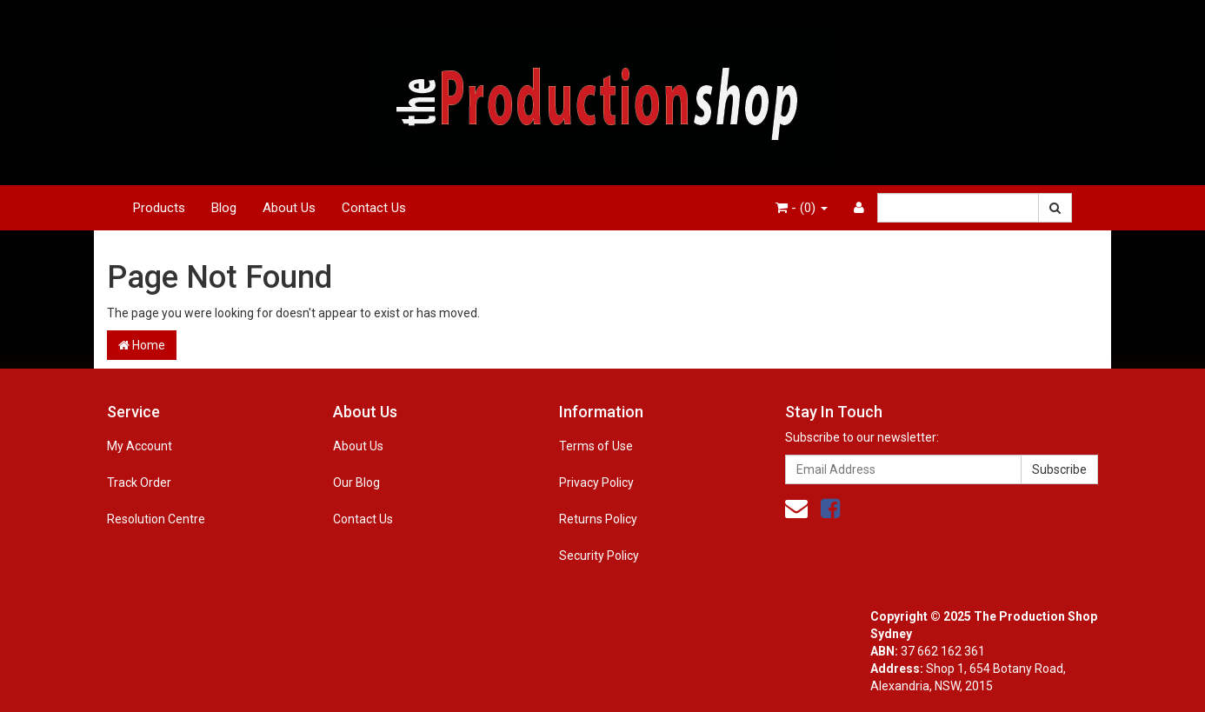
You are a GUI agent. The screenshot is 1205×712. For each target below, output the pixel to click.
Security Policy (599, 555)
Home (141, 345)
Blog (223, 208)
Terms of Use (596, 446)
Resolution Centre (156, 519)
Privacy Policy (596, 482)
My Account (139, 446)
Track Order (139, 482)
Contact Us (374, 208)
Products (159, 208)
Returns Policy (598, 519)
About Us (289, 208)
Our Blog (356, 482)
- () (802, 208)
